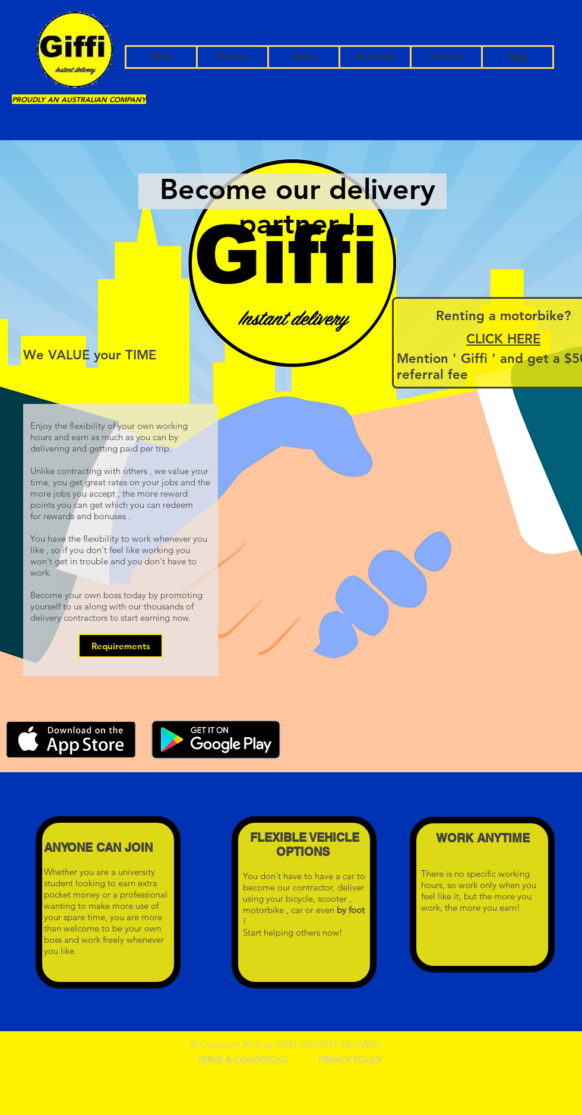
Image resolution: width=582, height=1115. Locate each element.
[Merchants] (375, 57)
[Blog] (517, 57)
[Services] (232, 57)
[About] (303, 57)
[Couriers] (446, 57)
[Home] (161, 57)
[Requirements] (120, 646)
